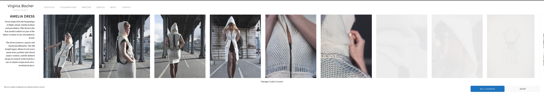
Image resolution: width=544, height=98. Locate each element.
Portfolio (49, 7)
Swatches (86, 7)
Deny (523, 89)
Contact (126, 7)
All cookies (487, 89)
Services (101, 7)
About (113, 7)
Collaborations (68, 7)
